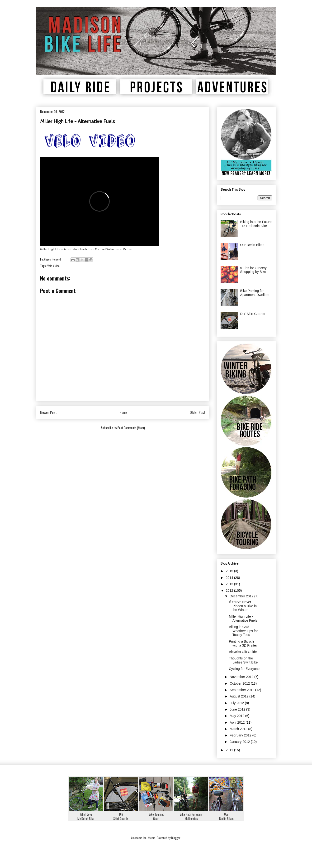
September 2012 (242, 690)
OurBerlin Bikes (226, 814)
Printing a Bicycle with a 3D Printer (243, 643)
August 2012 (239, 696)
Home (123, 412)
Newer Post (48, 412)
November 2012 (242, 677)
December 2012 (242, 596)
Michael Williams (106, 249)
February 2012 (241, 735)
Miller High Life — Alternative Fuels (63, 249)
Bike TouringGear (156, 814)
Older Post (197, 412)
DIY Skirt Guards (252, 314)
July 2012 (237, 703)
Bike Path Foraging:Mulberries (191, 814)
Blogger (175, 837)
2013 (230, 584)
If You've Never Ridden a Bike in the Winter (243, 606)
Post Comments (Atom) (131, 427)
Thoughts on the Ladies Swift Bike (243, 660)
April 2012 (238, 722)
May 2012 (237, 716)
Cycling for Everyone (244, 669)
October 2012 (240, 683)
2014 (230, 578)
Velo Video (53, 265)
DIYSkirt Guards (121, 814)
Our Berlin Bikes (252, 245)
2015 (230, 571)
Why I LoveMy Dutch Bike (86, 814)
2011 (230, 750)
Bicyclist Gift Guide (243, 652)
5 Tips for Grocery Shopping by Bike (253, 270)
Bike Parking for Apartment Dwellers (254, 293)
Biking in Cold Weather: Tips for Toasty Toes (243, 631)
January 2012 (240, 742)
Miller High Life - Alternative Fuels (243, 618)
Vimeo (127, 249)
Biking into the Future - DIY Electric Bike (256, 224)
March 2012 (239, 729)
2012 (230, 590)
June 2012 (238, 709)
